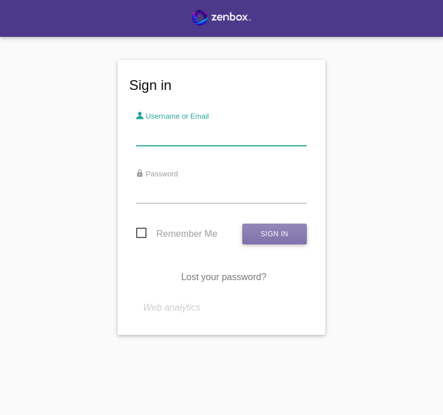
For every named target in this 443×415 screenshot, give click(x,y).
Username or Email (172, 116)
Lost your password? (223, 277)
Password (157, 173)
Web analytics (171, 307)
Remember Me (186, 234)
